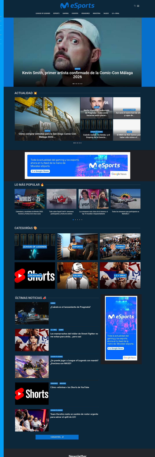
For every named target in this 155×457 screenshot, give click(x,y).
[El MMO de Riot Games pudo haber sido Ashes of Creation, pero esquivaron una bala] (129, 130)
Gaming (66, 13)
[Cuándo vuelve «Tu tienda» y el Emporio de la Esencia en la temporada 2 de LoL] (96, 130)
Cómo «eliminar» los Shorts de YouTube (69, 389)
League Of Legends (43, 13)
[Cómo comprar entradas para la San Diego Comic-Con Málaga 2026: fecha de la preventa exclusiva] (47, 119)
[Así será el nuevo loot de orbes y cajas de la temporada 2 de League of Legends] (129, 108)
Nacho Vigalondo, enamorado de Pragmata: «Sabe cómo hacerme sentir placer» (96, 112)
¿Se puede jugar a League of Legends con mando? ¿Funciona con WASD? (74, 362)
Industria (96, 13)
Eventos (75, 13)
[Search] (135, 6)
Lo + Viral (115, 13)
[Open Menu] (138, 6)
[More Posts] (57, 437)
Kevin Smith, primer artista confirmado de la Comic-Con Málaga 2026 (77, 75)
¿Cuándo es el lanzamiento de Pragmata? (70, 306)
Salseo (106, 13)
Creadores (85, 13)
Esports (56, 13)
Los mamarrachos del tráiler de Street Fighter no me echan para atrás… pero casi (74, 335)
